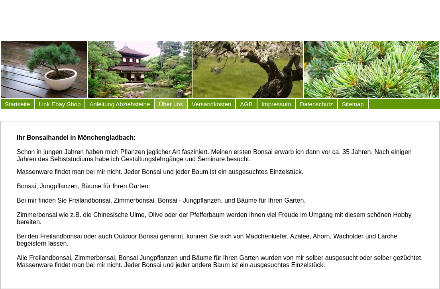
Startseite (17, 104)
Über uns (171, 104)
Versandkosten (211, 104)
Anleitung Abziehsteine (119, 104)
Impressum (276, 104)
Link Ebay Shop (60, 104)
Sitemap (353, 104)
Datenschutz (316, 104)
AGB (246, 104)
